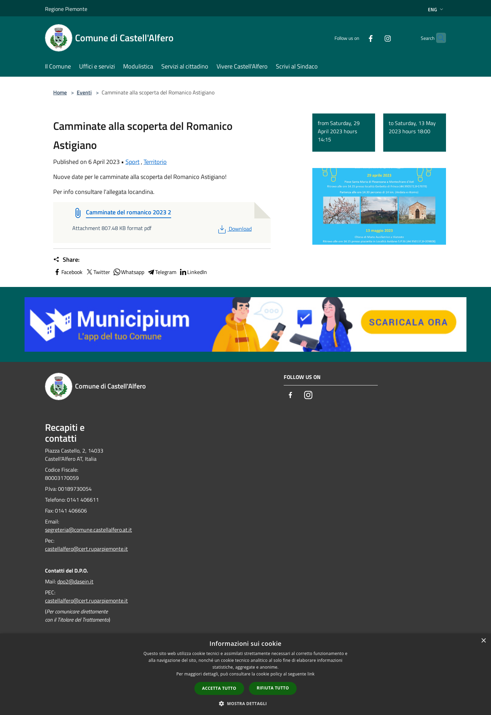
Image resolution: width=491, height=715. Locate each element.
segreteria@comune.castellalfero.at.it (88, 530)
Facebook (68, 272)
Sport (132, 161)
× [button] (483, 640)
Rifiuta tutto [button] (273, 688)
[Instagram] (374, 37)
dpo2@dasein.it (75, 581)
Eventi (84, 92)
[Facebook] (357, 37)
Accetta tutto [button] (219, 688)
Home (60, 92)
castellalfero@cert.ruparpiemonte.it (86, 549)
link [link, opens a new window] (311, 674)
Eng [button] (436, 9)
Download (234, 229)
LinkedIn (193, 272)
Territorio (155, 161)
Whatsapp (128, 272)
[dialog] (245, 674)
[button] (245, 703)
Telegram (161, 272)
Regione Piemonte (66, 9)
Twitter (97, 272)
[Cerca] (438, 38)
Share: (66, 259)
